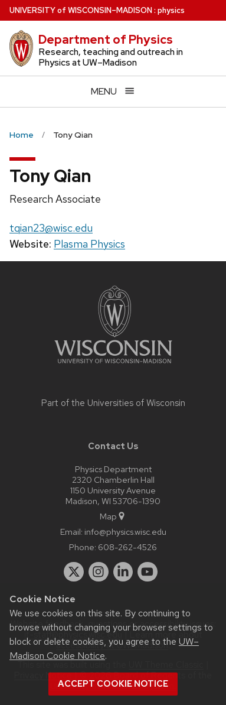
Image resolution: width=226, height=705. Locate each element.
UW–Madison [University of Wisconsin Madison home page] (80, 10)
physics (171, 10)
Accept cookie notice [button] (113, 684)
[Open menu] (113, 91)
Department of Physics (105, 39)
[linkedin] (123, 572)
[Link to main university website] (113, 365)
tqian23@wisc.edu (51, 228)
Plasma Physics (89, 244)
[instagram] (99, 572)
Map (113, 516)
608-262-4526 (127, 547)
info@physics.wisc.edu (125, 531)
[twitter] (74, 572)
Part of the (113, 403)
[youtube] (147, 572)
